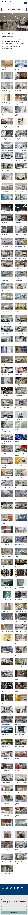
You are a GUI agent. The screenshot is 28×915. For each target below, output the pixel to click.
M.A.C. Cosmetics (19, 566)
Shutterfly (17, 522)
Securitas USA (18, 419)
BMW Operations (6, 323)
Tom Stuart (4, 212)
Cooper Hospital (19, 488)
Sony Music (18, 323)
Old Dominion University (5, 115)
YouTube (7, 888)
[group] (14, 32)
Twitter (11, 888)
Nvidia (3, 80)
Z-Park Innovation (6, 191)
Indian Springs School (20, 782)
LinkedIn (3, 888)
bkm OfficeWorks (6, 488)
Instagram (18, 888)
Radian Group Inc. (19, 666)
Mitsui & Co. (18, 534)
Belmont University (20, 839)
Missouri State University (5, 804)
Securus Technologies (20, 234)
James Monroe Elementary (18, 702)
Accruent (17, 354)
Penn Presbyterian (19, 333)
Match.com (4, 268)
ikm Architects (5, 374)
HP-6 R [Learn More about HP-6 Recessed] (10, 51)
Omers (16, 429)
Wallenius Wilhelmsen (7, 170)
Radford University (20, 827)
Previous (1, 23)
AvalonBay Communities (5, 279)
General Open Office (20, 246)
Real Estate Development (5, 223)
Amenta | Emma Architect (5, 523)
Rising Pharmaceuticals (19, 312)
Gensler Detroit (5, 498)
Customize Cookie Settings (14, 908)
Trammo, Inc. (18, 407)
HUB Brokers (18, 599)
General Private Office (7, 150)
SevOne (3, 453)
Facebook (14, 888)
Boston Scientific (19, 191)
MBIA (16, 556)
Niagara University (6, 724)
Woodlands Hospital (6, 290)
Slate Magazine (19, 385)
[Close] (26, 897)
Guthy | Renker (5, 385)
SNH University (5, 782)
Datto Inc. (17, 441)
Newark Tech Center (6, 861)
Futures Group (18, 510)
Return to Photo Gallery (14, 9)
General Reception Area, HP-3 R (6, 68)
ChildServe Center (19, 544)
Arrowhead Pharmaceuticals (5, 91)
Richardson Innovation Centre (6, 127)
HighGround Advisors (7, 258)
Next (26, 23)
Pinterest (22, 888)
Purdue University (6, 714)
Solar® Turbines (19, 465)
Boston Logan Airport (20, 150)
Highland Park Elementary (18, 850)
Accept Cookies (14, 912)
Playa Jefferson (5, 678)
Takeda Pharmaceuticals (5, 430)
